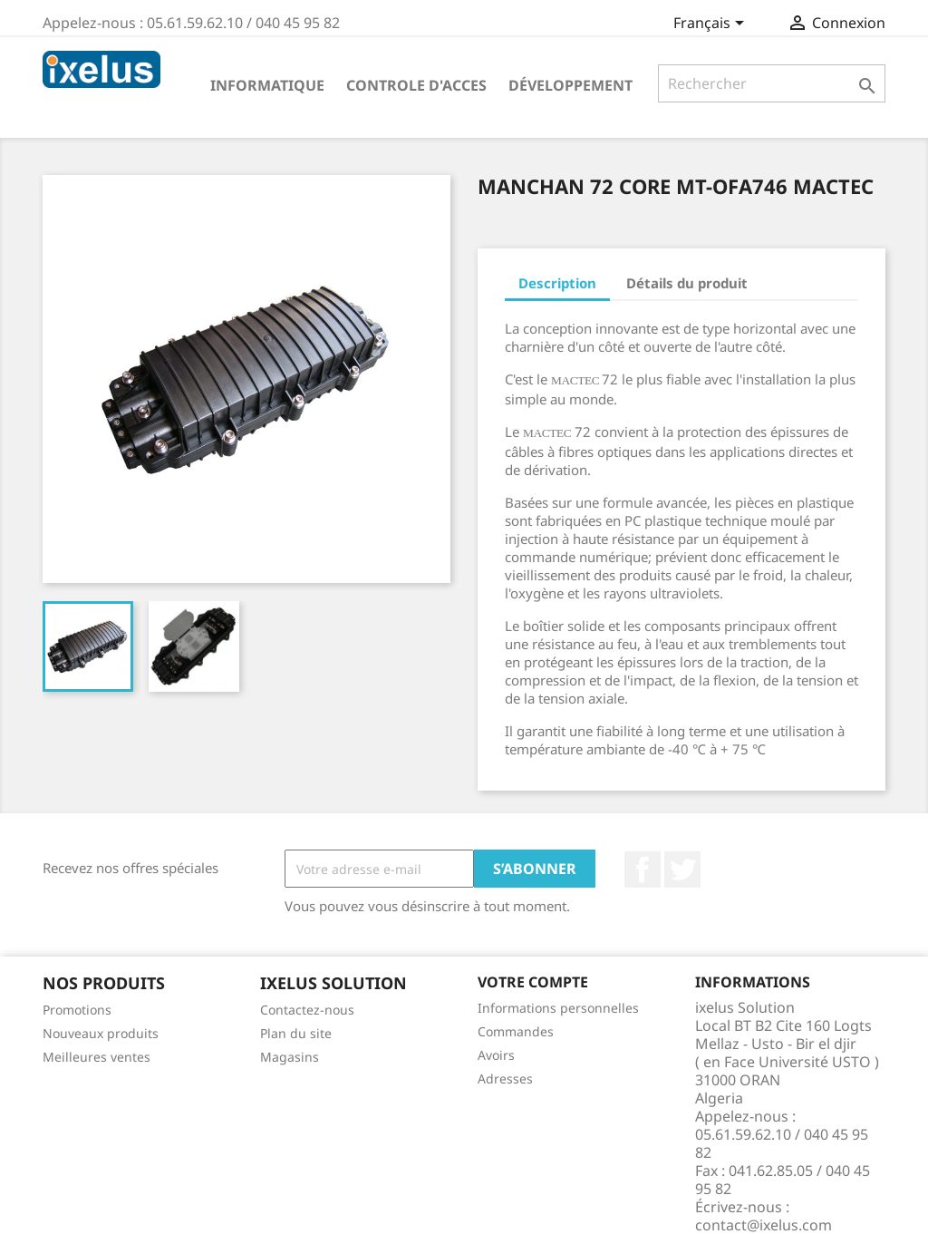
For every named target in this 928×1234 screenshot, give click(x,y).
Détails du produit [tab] (687, 283)
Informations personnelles (558, 1007)
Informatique (267, 85)
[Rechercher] (771, 83)
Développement (570, 85)
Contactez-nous (307, 1009)
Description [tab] (557, 283)
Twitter (682, 869)
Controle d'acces (416, 85)
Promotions (77, 1009)
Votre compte (533, 982)
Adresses (505, 1078)
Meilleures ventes (96, 1056)
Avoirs (496, 1055)
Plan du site (296, 1033)
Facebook (642, 869)
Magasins (289, 1056)
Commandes (516, 1031)
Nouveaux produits (101, 1033)
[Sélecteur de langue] (711, 24)
